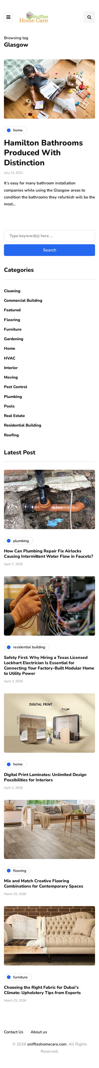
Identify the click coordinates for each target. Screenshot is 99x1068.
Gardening (13, 339)
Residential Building (22, 425)
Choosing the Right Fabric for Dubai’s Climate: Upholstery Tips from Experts (42, 990)
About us (39, 1032)
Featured (12, 310)
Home (9, 348)
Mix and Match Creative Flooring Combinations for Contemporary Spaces (43, 883)
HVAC (9, 358)
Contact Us (13, 1032)
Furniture (12, 329)
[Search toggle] (89, 17)
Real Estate (14, 415)
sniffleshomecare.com (47, 1044)
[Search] (49, 236)
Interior (11, 367)
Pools (9, 406)
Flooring (12, 319)
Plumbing (13, 396)
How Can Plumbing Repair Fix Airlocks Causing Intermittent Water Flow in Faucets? (48, 553)
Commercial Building (23, 300)
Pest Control (15, 386)
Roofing (11, 435)
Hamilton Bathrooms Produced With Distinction (43, 153)
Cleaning (12, 291)
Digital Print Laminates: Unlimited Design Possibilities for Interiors (45, 777)
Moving (11, 377)
